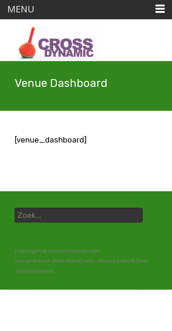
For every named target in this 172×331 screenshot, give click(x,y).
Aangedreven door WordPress (55, 260)
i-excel (126, 260)
